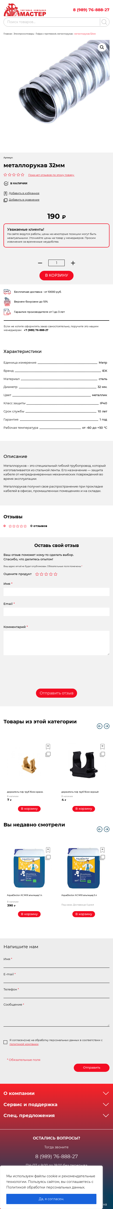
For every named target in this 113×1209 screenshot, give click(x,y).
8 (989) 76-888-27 (91, 9)
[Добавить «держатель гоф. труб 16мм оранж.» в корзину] (29, 808)
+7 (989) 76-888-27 (36, 330)
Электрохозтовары (24, 33)
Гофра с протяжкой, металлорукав (54, 33)
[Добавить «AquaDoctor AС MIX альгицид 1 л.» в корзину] (29, 914)
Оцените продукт (18, 574)
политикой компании (24, 1044)
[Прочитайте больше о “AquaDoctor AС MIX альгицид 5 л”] (83, 914)
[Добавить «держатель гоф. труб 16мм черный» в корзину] (83, 808)
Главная (8, 33)
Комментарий (16, 627)
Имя (8, 583)
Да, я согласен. (51, 1199)
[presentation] (32, 668)
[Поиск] (103, 22)
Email (9, 604)
